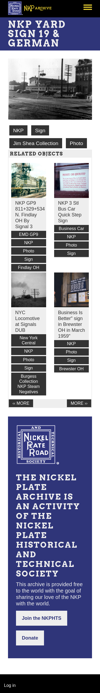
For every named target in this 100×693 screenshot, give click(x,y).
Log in (10, 685)
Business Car (71, 228)
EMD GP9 (28, 234)
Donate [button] (30, 638)
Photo (76, 143)
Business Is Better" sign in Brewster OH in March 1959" (71, 324)
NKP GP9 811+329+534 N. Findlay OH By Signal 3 (30, 214)
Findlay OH (28, 267)
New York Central (28, 340)
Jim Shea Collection (35, 143)
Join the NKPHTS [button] (41, 618)
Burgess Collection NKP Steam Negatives (29, 384)
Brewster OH (71, 369)
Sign (40, 130)
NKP (18, 130)
